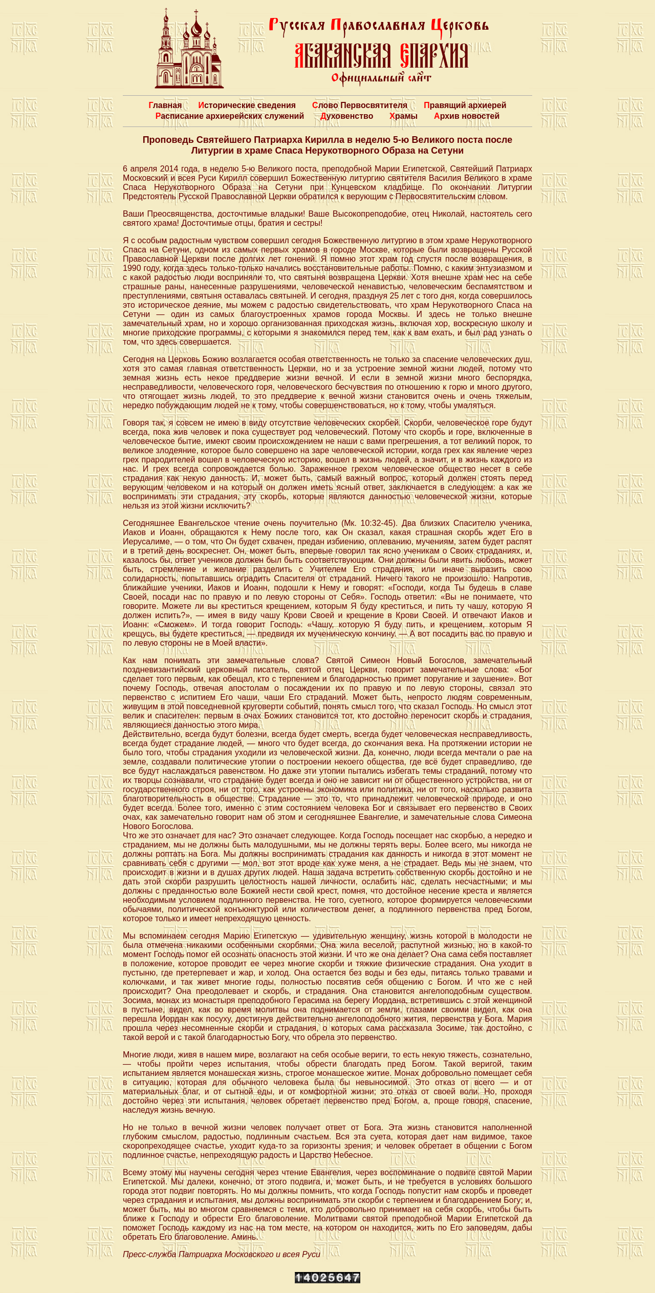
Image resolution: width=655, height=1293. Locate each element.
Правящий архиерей (465, 105)
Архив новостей (466, 116)
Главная (165, 105)
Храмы (403, 116)
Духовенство (346, 116)
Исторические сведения (247, 105)
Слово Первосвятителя (359, 105)
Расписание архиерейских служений (230, 116)
